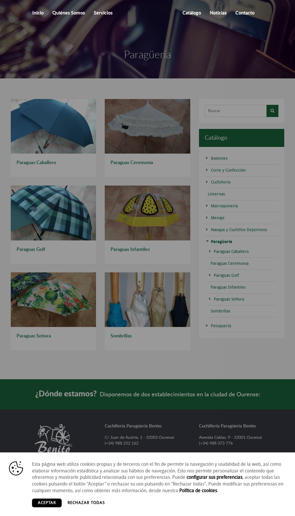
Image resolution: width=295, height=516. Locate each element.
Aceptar (47, 502)
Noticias (218, 13)
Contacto (245, 13)
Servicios (103, 13)
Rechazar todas (86, 502)
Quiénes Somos (68, 13)
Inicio (38, 13)
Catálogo (191, 13)
